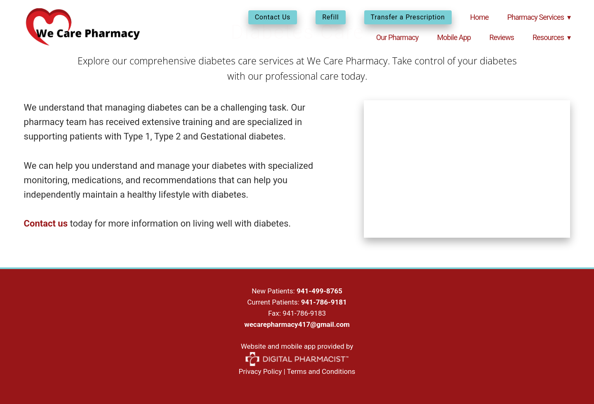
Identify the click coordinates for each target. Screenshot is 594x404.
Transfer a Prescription (408, 17)
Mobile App (454, 37)
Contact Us (273, 17)
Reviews (501, 37)
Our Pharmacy (397, 37)
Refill (330, 17)
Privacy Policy (260, 371)
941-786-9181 (324, 302)
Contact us (46, 223)
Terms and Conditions (321, 371)
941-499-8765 (319, 291)
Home (479, 17)
